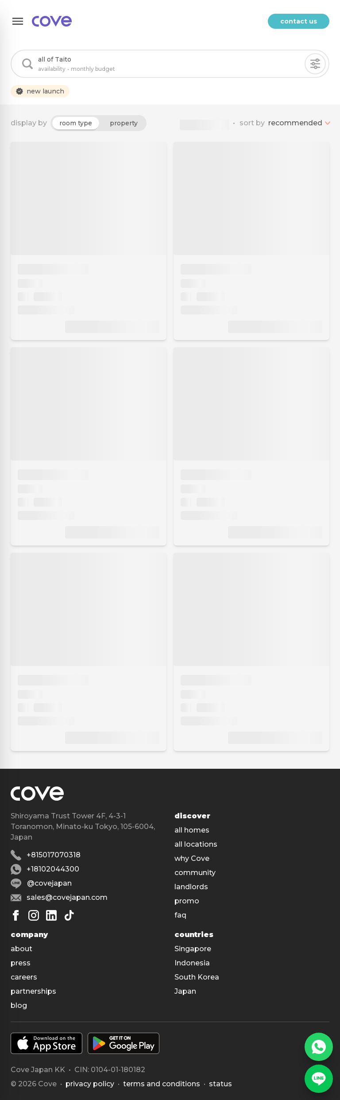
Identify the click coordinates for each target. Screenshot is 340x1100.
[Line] (319, 1079)
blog (19, 1005)
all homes (191, 830)
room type (75, 123)
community (195, 872)
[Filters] (315, 63)
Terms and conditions (161, 1084)
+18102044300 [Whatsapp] (53, 869)
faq (180, 915)
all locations (195, 844)
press (21, 963)
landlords (191, 887)
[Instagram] (33, 915)
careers (24, 977)
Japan (185, 991)
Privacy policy (90, 1084)
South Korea (196, 977)
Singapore (192, 949)
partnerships (33, 991)
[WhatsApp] (319, 1047)
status (220, 1084)
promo (186, 901)
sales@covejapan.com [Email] (67, 897)
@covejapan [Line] (49, 883)
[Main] (52, 21)
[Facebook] (16, 915)
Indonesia (192, 963)
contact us (298, 21)
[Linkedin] (51, 915)
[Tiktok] (69, 915)
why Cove (191, 858)
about (21, 949)
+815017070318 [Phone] (54, 855)
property (124, 123)
